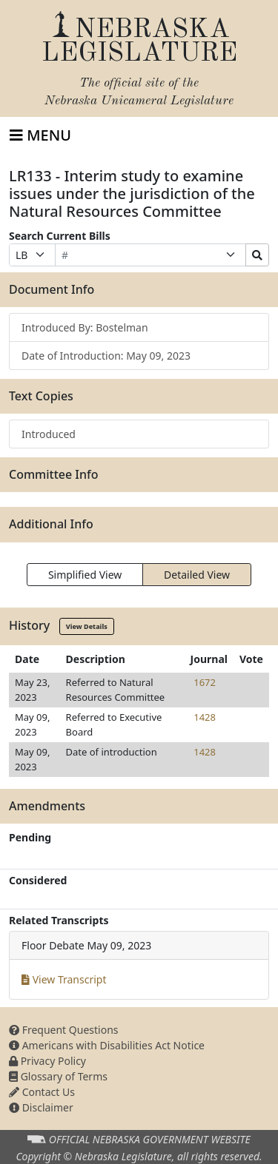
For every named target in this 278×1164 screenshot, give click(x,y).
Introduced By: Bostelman (84, 327)
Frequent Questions (64, 1030)
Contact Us (42, 1092)
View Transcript (64, 979)
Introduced (48, 434)
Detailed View (197, 575)
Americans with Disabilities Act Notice (107, 1045)
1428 (204, 717)
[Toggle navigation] (40, 135)
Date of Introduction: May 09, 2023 (106, 356)
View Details (86, 626)
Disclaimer (41, 1107)
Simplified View (85, 575)
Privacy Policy (47, 1061)
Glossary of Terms (58, 1076)
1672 (204, 682)
